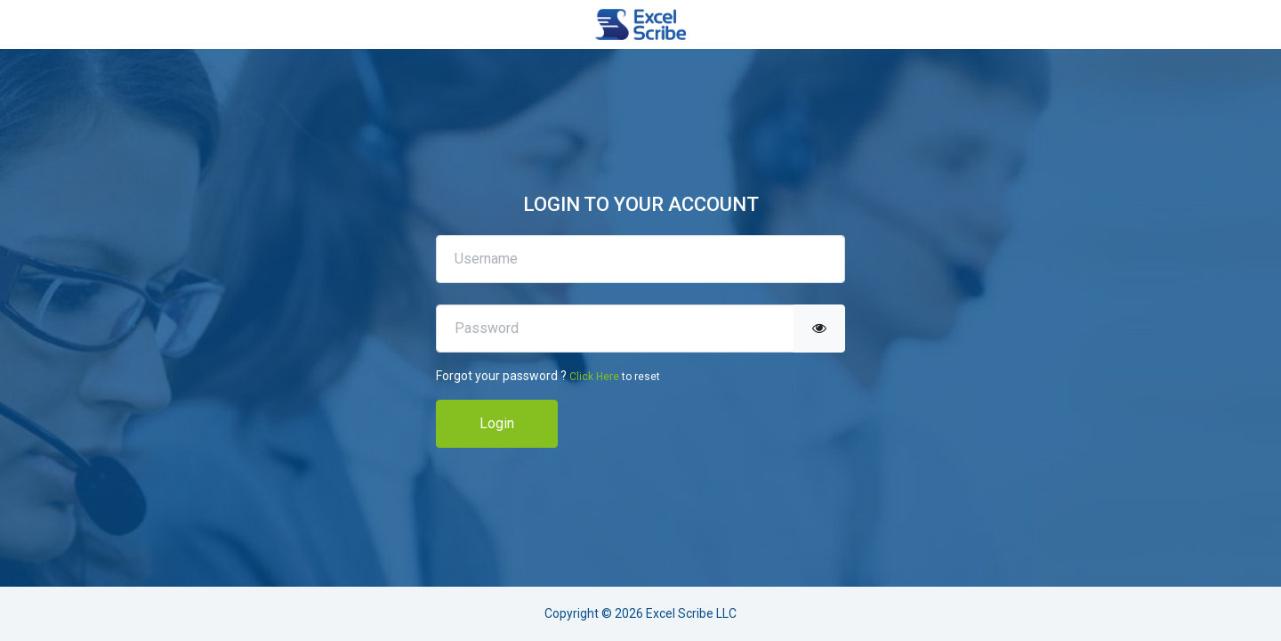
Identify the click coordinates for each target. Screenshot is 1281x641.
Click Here (594, 376)
